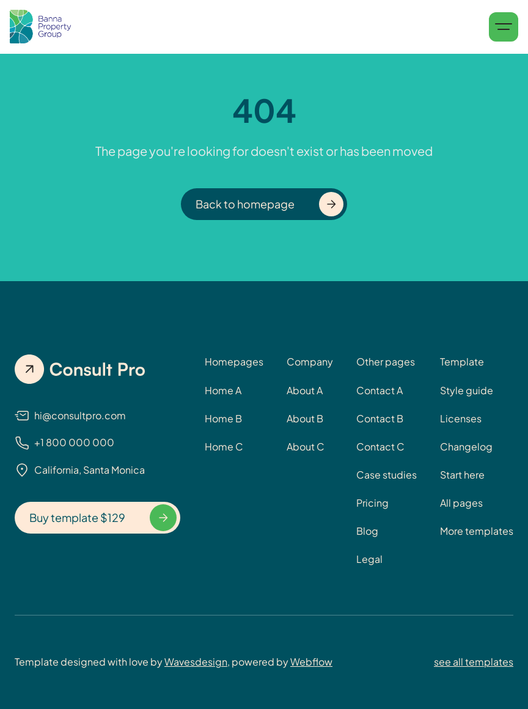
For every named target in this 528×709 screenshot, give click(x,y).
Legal (369, 559)
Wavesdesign (195, 661)
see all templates (473, 661)
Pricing (372, 502)
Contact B (379, 418)
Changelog (466, 446)
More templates (476, 530)
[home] (40, 27)
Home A (223, 390)
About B (305, 418)
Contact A (379, 390)
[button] (503, 27)
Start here (462, 474)
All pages (461, 502)
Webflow (311, 661)
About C (305, 446)
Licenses (461, 418)
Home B (223, 418)
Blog (367, 530)
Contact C (380, 446)
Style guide (466, 390)
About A (305, 390)
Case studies (386, 474)
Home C (224, 446)
